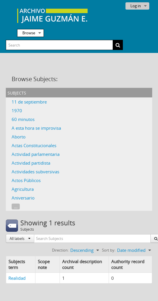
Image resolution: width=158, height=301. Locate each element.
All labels (20, 238)
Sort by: (108, 250)
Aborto (19, 137)
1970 (17, 110)
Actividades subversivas (35, 171)
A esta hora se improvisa (36, 128)
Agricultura (23, 189)
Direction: (60, 250)
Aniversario (23, 198)
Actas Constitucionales (34, 145)
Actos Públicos (26, 180)
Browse (28, 32)
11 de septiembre (29, 102)
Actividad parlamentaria (36, 154)
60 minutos (23, 119)
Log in (135, 5)
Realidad (17, 278)
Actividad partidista (31, 163)
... (15, 206)
